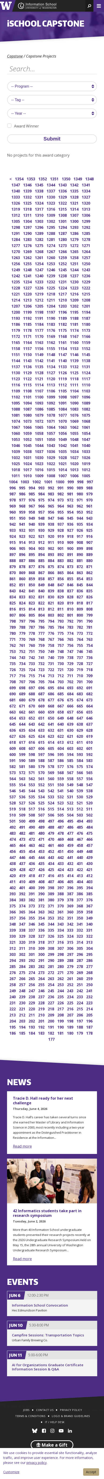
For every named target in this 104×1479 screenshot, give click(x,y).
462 (42, 845)
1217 (63, 293)
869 (22, 572)
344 (51, 923)
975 (42, 499)
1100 (39, 396)
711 (70, 675)
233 (80, 996)
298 (61, 954)
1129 (28, 372)
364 (32, 911)
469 (61, 839)
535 (32, 796)
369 (70, 905)
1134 (51, 366)
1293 (74, 227)
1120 (51, 378)
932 (22, 530)
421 (90, 869)
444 (42, 857)
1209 (74, 299)
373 (32, 905)
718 (90, 669)
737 (80, 657)
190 (61, 1026)
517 (32, 808)
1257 (86, 257)
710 (80, 675)
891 (70, 554)
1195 (74, 312)
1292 (86, 227)
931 (32, 530)
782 (80, 627)
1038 (28, 451)
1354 (19, 178)
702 (70, 681)
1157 (28, 348)
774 (70, 633)
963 (70, 505)
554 (22, 784)
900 (70, 548)
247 (32, 990)
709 (90, 675)
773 (80, 633)
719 (80, 669)
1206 (28, 305)
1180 (86, 324)
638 (80, 724)
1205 (39, 305)
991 (61, 487)
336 (42, 930)
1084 (63, 408)
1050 (51, 439)
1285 (86, 233)
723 (42, 669)
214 (90, 1008)
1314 (74, 209)
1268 (39, 251)
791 (80, 621)
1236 (86, 275)
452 (51, 851)
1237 (74, 275)
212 (22, 1014)
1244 (74, 269)
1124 (86, 372)
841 (32, 590)
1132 (74, 366)
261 (70, 978)
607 (32, 748)
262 (61, 978)
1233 (39, 281)
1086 (39, 408)
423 (70, 869)
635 (22, 730)
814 (32, 608)
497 (51, 820)
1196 (63, 312)
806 (22, 614)
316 (61, 942)
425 (51, 869)
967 (32, 505)
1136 (28, 366)
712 (61, 675)
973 (61, 499)
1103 (86, 390)
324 (70, 936)
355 (32, 917)
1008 (51, 475)
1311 (28, 215)
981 (70, 493)
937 (61, 524)
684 (70, 693)
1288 (51, 233)
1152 (86, 348)
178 (90, 1032)
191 (51, 1026)
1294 (63, 227)
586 (61, 760)
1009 (39, 475)
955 (61, 511)
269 (80, 972)
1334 (86, 190)
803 (51, 614)
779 (22, 633)
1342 (74, 184)
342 (70, 923)
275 (22, 972)
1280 (63, 239)
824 (22, 602)
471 (42, 839)
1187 (86, 318)
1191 (39, 318)
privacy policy (36, 1462)
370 (61, 905)
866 (51, 572)
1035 (63, 451)
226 (61, 1002)
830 (51, 596)
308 (51, 948)
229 (32, 1002)
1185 (28, 324)
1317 (39, 209)
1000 (60, 481)
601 (90, 748)
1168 (63, 336)
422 (80, 869)
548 (80, 784)
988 (90, 487)
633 (42, 730)
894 (42, 554)
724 (32, 669)
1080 (28, 415)
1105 (63, 390)
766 (61, 639)
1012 (86, 469)
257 (22, 984)
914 (22, 542)
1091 (63, 402)
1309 (51, 215)
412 (90, 875)
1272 (74, 245)
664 (90, 705)
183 (42, 1032)
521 (80, 802)
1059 (28, 433)
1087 (28, 408)
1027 (74, 457)
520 (90, 802)
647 (80, 717)
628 (90, 730)
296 (80, 954)
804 (42, 614)
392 (22, 893)
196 (90, 1020)
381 (42, 899)
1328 (74, 196)
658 (61, 711)
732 (42, 663)
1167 (74, 336)
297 (70, 954)
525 (42, 802)
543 (42, 790)
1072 (39, 421)
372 (42, 905)
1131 (86, 366)
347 (22, 923)
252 (70, 984)
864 (70, 572)
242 (80, 990)
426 (42, 869)
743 (22, 657)
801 (70, 614)
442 (61, 857)
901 (61, 548)
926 (80, 530)
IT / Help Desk (55, 1422)
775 (61, 633)
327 (42, 936)
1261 (39, 257)
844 (90, 584)
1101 (28, 396)
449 (80, 851)
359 (80, 911)
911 (51, 542)
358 (90, 911)
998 (81, 481)
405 (70, 881)
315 (70, 942)
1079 (39, 415)
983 (51, 493)
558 (70, 778)
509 (22, 814)
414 (70, 875)
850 (32, 584)
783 (70, 627)
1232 (51, 281)
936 (70, 524)
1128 (39, 372)
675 (70, 699)
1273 (63, 245)
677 (51, 699)
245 (51, 990)
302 (22, 954)
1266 (63, 251)
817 (90, 602)
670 (32, 705)
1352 (43, 178)
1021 (63, 463)
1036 (51, 451)
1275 (39, 245)
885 (42, 560)
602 (80, 748)
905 (22, 548)
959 (22, 511)
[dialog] (52, 1463)
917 (80, 536)
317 (51, 942)
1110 (86, 384)
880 (90, 560)
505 (61, 814)
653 (22, 717)
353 (51, 917)
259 (90, 978)
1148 (51, 354)
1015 (51, 469)
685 (61, 693)
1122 (28, 378)
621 (70, 736)
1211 (51, 299)
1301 (63, 221)
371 (51, 905)
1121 (39, 378)
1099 (51, 396)
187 (90, 1026)
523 (61, 802)
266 (22, 978)
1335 (74, 190)
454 (32, 851)
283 (32, 966)
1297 (28, 227)
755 (80, 645)
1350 (66, 178)
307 (61, 948)
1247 (39, 269)
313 (90, 942)
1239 (51, 275)
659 (51, 711)
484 (90, 827)
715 (32, 675)
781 (90, 627)
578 (51, 766)
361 (61, 911)
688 (32, 693)
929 (51, 530)
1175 (63, 330)
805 (32, 614)
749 (51, 651)
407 (51, 881)
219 (42, 1008)
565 (90, 772)
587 (51, 760)
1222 (86, 287)
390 (42, 893)
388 (61, 893)
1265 (74, 251)
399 (42, 887)
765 (70, 639)
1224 (63, 287)
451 (61, 851)
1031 (28, 457)
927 (70, 530)
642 (42, 724)
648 (70, 717)
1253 (51, 263)
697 (32, 687)
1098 (63, 396)
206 (80, 1014)
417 (42, 875)
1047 (86, 439)
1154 (63, 348)
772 (90, 633)
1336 (63, 190)
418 (32, 875)
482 (22, 833)
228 (42, 1002)
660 (42, 711)
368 (80, 905)
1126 (63, 372)
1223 (74, 287)
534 (42, 796)
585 (70, 760)
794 (51, 621)
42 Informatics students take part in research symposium (47, 1213)
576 (70, 766)
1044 (39, 445)
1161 (63, 342)
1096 (86, 396)
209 (51, 1014)
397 (61, 887)
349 (90, 917)
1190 (51, 318)
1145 (86, 354)
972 (70, 499)
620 (80, 736)
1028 (63, 457)
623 (51, 736)
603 (70, 748)
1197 (51, 312)
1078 (51, 415)
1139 (74, 360)
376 (90, 899)
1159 (86, 342)
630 (70, 730)
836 (80, 590)
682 (90, 693)
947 (51, 518)
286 (90, 960)
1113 (51, 384)
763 (90, 639)
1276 (28, 245)
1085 (51, 408)
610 (90, 742)
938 (51, 524)
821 (51, 602)
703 (61, 681)
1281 (51, 239)
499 (32, 820)
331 (90, 930)
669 (42, 705)
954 (70, 511)
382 (32, 899)
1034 (74, 451)
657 (70, 711)
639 (70, 724)
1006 (74, 475)
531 (70, 796)
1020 (74, 463)
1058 (39, 433)
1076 (74, 415)
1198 (39, 312)
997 (90, 481)
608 (22, 748)
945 (70, 518)
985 (32, 493)
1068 (86, 421)
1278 (86, 239)
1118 (74, 378)
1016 (39, 469)
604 (61, 748)
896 (22, 554)
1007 (63, 475)
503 (80, 814)
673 (90, 699)
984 (42, 493)
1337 (51, 190)
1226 (39, 287)
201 (42, 1020)
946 (61, 518)
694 (61, 687)
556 (90, 778)
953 (80, 511)
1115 (28, 384)
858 (42, 578)
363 (42, 911)
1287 (63, 233)
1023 (39, 463)
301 (32, 954)
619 (90, 736)
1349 (78, 178)
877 (32, 566)
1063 (63, 427)
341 (80, 923)
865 (61, 572)
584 (80, 760)
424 (61, 869)
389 (51, 893)
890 (80, 554)
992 (51, 487)
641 (51, 724)
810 (70, 608)
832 (32, 596)
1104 (74, 390)
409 (32, 881)
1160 (74, 342)
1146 (74, 354)
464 (22, 845)
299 (51, 954)
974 (51, 499)
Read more (22, 1146)
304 (90, 948)
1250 (86, 263)
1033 (86, 451)
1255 (28, 263)
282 (42, 966)
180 (70, 1032)
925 (90, 530)
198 (70, 1020)
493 (90, 820)
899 (80, 548)
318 (42, 942)
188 (80, 1026)
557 (80, 778)
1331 (39, 196)
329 (22, 936)
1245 (63, 269)
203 (22, 1020)
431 (80, 863)
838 (61, 590)
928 (61, 530)
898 (90, 548)
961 (90, 505)
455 (22, 851)
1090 (74, 402)
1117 (86, 378)
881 (80, 560)
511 (90, 808)
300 (42, 954)
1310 (39, 215)
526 (32, 802)
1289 (39, 233)
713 (51, 675)
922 (32, 536)
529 (90, 796)
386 (80, 893)
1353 (31, 178)
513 (70, 808)
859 (32, 578)
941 (22, 524)
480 (42, 833)
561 (42, 778)
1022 (51, 463)
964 (61, 505)
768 (42, 639)
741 (42, 657)
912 (42, 542)
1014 (63, 469)
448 (90, 851)
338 (22, 930)
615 (42, 742)
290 (51, 960)
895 (32, 554)
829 (61, 596)
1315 (63, 209)
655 (90, 711)
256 (32, 984)
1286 (74, 233)
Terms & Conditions (30, 1416)
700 (90, 681)
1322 (63, 202)
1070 (63, 421)
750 (42, 651)
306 (70, 948)
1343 (63, 184)
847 (61, 584)
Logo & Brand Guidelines (71, 1416)
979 (90, 493)
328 (32, 936)
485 (80, 827)
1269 (28, 251)
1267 (51, 251)
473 (22, 839)
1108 (28, 390)
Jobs (26, 1410)
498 (42, 820)
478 (61, 833)
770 (22, 639)
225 (70, 1002)
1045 (28, 445)
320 (22, 942)
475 (90, 833)
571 (32, 772)
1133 (63, 366)
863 (80, 572)
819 (70, 602)
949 (32, 518)
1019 (86, 463)
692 (80, 687)
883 (61, 560)
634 (32, 730)
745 (90, 651)
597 (42, 754)
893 (51, 554)
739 (61, 657)
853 (90, 578)
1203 (63, 305)
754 (90, 645)
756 (70, 645)
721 (61, 669)
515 (51, 808)
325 (61, 936)
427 (32, 869)
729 (70, 663)
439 (90, 857)
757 (61, 645)
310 (32, 948)
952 (90, 511)
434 (51, 863)
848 (51, 584)
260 (80, 978)
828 (70, 596)
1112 (63, 384)
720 (70, 669)
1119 (63, 378)
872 (80, 566)
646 (90, 717)
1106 (51, 390)
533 (51, 796)
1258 (74, 257)
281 (51, 966)
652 (32, 717)
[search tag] (52, 100)
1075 (86, 415)
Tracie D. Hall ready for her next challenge (43, 1100)
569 (51, 772)
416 (51, 875)
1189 (63, 318)
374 (22, 905)
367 (90, 905)
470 (51, 839)
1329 (63, 196)
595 (61, 754)
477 (70, 833)
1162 (51, 342)
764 (80, 639)
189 (70, 1026)
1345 (39, 184)
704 (51, 681)
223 (90, 1002)
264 (42, 978)
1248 (28, 269)
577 (61, 766)
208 (61, 1014)
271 (61, 972)
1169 (51, 336)
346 (32, 923)
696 (42, 687)
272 (51, 972)
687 (42, 693)
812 (51, 608)
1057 (51, 433)
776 (51, 633)
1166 (86, 336)
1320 (86, 202)
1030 (39, 457)
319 (32, 942)
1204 (51, 305)
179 (80, 1032)
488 (51, 827)
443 (51, 857)
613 (61, 742)
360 (70, 911)
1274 (51, 245)
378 (70, 899)
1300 (74, 221)
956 (51, 511)
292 (32, 960)
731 (51, 663)
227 (51, 1002)
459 (70, 845)
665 (80, 705)
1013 (74, 469)
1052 (28, 439)
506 (51, 814)
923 (22, 536)
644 (22, 724)
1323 (51, 202)
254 (51, 984)
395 (80, 887)
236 (51, 996)
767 (51, 639)
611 (80, 742)
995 (22, 487)
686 (51, 693)
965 (51, 505)
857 (51, 578)
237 (42, 996)
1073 (28, 421)
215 (80, 1008)
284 (22, 966)
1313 (86, 209)
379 (61, 899)
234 (70, 996)
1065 (39, 427)
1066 (28, 427)
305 (80, 948)
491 (22, 827)
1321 (74, 202)
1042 (63, 445)
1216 (74, 293)
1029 (51, 457)
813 (42, 608)
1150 (28, 354)
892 (61, 554)
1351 (54, 178)
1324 (39, 202)
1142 (39, 360)
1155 (51, 348)
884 (51, 560)
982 (61, 493)
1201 (86, 305)
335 (51, 930)
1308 (63, 215)
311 (22, 948)
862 (90, 572)
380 (51, 899)
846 (70, 584)
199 (61, 1020)
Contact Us (44, 1410)
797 (22, 621)
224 (80, 1002)
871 (90, 566)
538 (90, 790)
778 (32, 633)
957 (42, 511)
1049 (63, 439)
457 (90, 845)
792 (70, 621)
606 (42, 748)
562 (32, 778)
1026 (86, 457)
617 (22, 742)
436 (32, 863)
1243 (86, 269)
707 (22, 681)
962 (80, 505)
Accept (91, 1472)
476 (80, 833)
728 (80, 663)
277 (90, 966)
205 (90, 1014)
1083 (74, 408)
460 (61, 845)
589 (32, 760)
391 (32, 893)
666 (70, 705)
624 (42, 736)
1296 (39, 227)
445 (32, 857)
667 (61, 705)
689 (22, 693)
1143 (28, 360)
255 (42, 984)
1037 (39, 451)
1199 (28, 312)
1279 (74, 239)
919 (61, 536)
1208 (86, 299)
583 (90, 760)
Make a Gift (52, 1445)
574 (90, 766)
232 (90, 996)
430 (90, 863)
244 (61, 990)
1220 (28, 293)
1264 (86, 251)
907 (90, 542)
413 (80, 875)
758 (51, 645)
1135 (39, 366)
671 (22, 705)
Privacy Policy (71, 1410)
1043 (51, 445)
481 (32, 833)
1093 (39, 402)
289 (61, 960)
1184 (39, 324)
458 (80, 845)
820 (61, 602)
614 (51, 742)
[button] (89, 6)
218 (51, 1008)
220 (32, 1008)
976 (32, 499)
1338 (39, 190)
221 (22, 1008)
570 (42, 772)
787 (32, 627)
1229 (86, 281)
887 (22, 560)
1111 (74, 384)
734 (22, 663)
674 (80, 699)
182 (51, 1032)
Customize (11, 1472)
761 (22, 645)
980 (80, 493)
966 (42, 505)
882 (70, 560)
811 (61, 608)
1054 (86, 433)
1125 (74, 372)
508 (32, 814)
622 (61, 736)
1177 (39, 330)
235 (61, 996)
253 (61, 984)
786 (42, 627)
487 (61, 827)
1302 (51, 221)
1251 (74, 263)
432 (70, 863)
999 (71, 481)
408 (42, 881)
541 (61, 790)
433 (61, 863)
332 (80, 930)
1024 (28, 463)
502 (90, 814)
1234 (28, 281)
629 (80, 730)
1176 (51, 330)
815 (22, 608)
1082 (86, 408)
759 (42, 645)
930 (42, 530)
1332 (28, 196)
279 (70, 966)
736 (90, 657)
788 (22, 627)
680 (22, 699)
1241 (28, 275)
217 (61, 1008)
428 (22, 869)
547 (90, 784)
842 (22, 590)
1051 (39, 439)
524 (51, 802)
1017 (28, 469)
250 (90, 984)
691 (90, 687)
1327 (86, 196)
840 (42, 590)
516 (42, 808)
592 (90, 754)
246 (42, 990)
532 (61, 796)
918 (70, 536)
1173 (86, 330)
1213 (28, 299)
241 (90, 990)
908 (80, 542)
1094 (28, 402)
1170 (39, 336)
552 (42, 784)
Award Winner (23, 126)
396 (70, 887)
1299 (86, 221)
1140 (63, 360)
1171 (28, 336)
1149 (39, 354)
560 (51, 778)
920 (51, 536)
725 (22, 669)
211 (32, 1014)
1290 (28, 233)
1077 (63, 415)
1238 (63, 275)
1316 (51, 209)
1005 (86, 475)
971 (80, 499)
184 (32, 1032)
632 (51, 730)
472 (32, 839)
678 (42, 699)
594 (70, 754)
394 (90, 887)
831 (42, 596)
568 (61, 772)
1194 (86, 312)
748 (61, 651)
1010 (28, 475)
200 (51, 1020)
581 (22, 766)
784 (61, 627)
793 (61, 621)
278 (80, 966)
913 (32, 542)
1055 (74, 433)
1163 (39, 342)
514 (61, 808)
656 (80, 711)
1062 (74, 427)
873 (70, 566)
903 (42, 548)
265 (32, 978)
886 (32, 560)
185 (22, 1032)
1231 (63, 281)
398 (51, 887)
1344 (51, 184)
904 (32, 548)
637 (90, 724)
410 (22, 881)
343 (61, 923)
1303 (39, 221)
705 (42, 681)
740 (51, 657)
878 (22, 566)
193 (32, 1026)
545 (22, 790)
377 (80, 899)
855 (70, 578)
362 (51, 911)
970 (90, 499)
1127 (51, 372)
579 (42, 766)
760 (32, 645)
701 (80, 681)
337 (32, 930)
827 (80, 596)
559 (61, 778)
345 (42, 923)
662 (22, 711)
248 (22, 990)
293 (22, 960)
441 (70, 857)
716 (22, 675)
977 (22, 499)
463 (32, 845)
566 (80, 772)
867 (42, 572)
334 (61, 930)
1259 (63, 257)
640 (61, 724)
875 (51, 566)
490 (32, 827)
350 (80, 917)
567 (70, 772)
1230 (74, 281)
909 (70, 542)
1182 (63, 324)
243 (70, 990)
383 (22, 899)
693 (70, 687)
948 (42, 518)
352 (61, 917)
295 (90, 954)
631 (61, 730)
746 (80, 651)
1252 (63, 263)
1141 (51, 360)
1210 (63, 299)
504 (70, 814)
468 (70, 839)
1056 (63, 433)
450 (70, 851)
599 (22, 754)
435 (42, 863)
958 (32, 511)
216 (70, 1008)
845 (80, 584)
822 (42, 602)
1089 (86, 402)
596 (51, 754)
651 (42, 717)
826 (90, 596)
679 (32, 699)
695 (51, 687)
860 (22, 578)
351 (70, 917)
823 (32, 602)
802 (61, 614)
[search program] (52, 86)
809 (80, 608)
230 (22, 1002)
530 (80, 796)
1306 (86, 215)
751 (32, 651)
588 (42, 760)
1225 (51, 287)
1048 (74, 439)
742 (32, 657)
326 (51, 936)
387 (70, 893)
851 (22, 584)
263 (51, 978)
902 (51, 548)
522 (70, 802)
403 (90, 881)
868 (32, 572)
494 (80, 820)
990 (70, 487)
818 (80, 602)
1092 (51, 402)
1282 (39, 239)
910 (61, 542)
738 (70, 657)
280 (61, 966)
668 (51, 705)
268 (90, 972)
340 (90, 923)
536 (22, 796)
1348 (90, 178)
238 (32, 996)
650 (51, 717)
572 (22, 772)
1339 (28, 190)
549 (70, 784)
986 (22, 493)
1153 (74, 348)
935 (80, 524)
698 (22, 687)
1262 (28, 257)
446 (22, 857)
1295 (51, 227)
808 (90, 608)
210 (42, 1014)
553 (32, 784)
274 (32, 972)
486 (70, 827)
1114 (39, 384)
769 (32, 639)
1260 (51, 257)
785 (51, 627)
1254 (39, 263)
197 (80, 1020)
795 (42, 621)
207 (70, 1014)
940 (32, 524)
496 (61, 820)
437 (22, 863)
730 (61, 663)
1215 (86, 293)
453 (42, 851)
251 (80, 984)
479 (51, 833)
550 (61, 784)
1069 (74, 421)
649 (61, 717)
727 (90, 663)
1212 (39, 299)
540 (70, 790)
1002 (37, 481)
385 (90, 893)
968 (22, 505)
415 (61, 875)
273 (42, 972)
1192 (28, 318)
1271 (86, 245)
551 (51, 784)
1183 (51, 324)
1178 (28, 330)
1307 (74, 215)
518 (22, 808)
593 (80, 754)
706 (32, 681)
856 (61, 578)
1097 (74, 396)
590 (22, 760)
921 (42, 536)
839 (51, 590)
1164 (28, 342)
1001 (48, 481)
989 (80, 487)
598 (32, 754)
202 (32, 1020)
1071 (51, 421)
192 (42, 1026)
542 (51, 790)
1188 (74, 318)
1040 (86, 445)
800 (80, 614)
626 (22, 736)
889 (90, 554)
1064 (51, 427)
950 (22, 518)
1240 (39, 275)
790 (90, 621)
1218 (51, 293)
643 (32, 724)
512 (80, 808)
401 (22, 887)
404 (80, 881)
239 (22, 996)
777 (42, 633)
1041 (74, 445)
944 (80, 518)
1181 (74, 324)
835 (90, 590)
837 (70, 590)
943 (90, 518)
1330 (51, 196)
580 (32, 766)
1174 (74, 330)
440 (80, 857)
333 (70, 930)
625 (32, 736)
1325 (28, 202)
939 (42, 524)
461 (51, 845)
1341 (86, 184)
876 (42, 566)
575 (80, 766)
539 (80, 790)
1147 (63, 354)
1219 (39, 293)
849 (42, 584)
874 (61, 566)
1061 (86, 427)
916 (90, 536)
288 (70, 960)
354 (42, 917)
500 (22, 820)
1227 (28, 287)
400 (32, 887)
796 (32, 621)
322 (90, 936)
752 (22, 651)
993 (42, 487)
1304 (28, 221)
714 (42, 675)
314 (80, 942)
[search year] (52, 113)
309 (42, 948)
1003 (25, 481)
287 (80, 960)
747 (70, 651)
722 (51, 669)
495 (70, 820)
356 (22, 917)
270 (70, 972)
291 (42, 960)
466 (90, 839)
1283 (28, 239)
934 (90, 524)
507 (42, 814)
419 (22, 875)
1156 (39, 348)
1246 (51, 269)
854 (80, 578)
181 (61, 1032)
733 (32, 663)
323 (80, 936)
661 (32, 711)
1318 (28, 209)
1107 (39, 390)
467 (80, 839)
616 (32, 742)
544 (32, 790)
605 (51, 748)
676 (61, 699)
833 (22, 596)
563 (22, 778)
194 (22, 1026)
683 (80, 693)
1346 (28, 184)
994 (32, 487)
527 (22, 802)
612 (70, 742)
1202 (74, 305)
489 (42, 827)
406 (61, 881)
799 (90, 614)
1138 (86, 360)
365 (22, 911)
